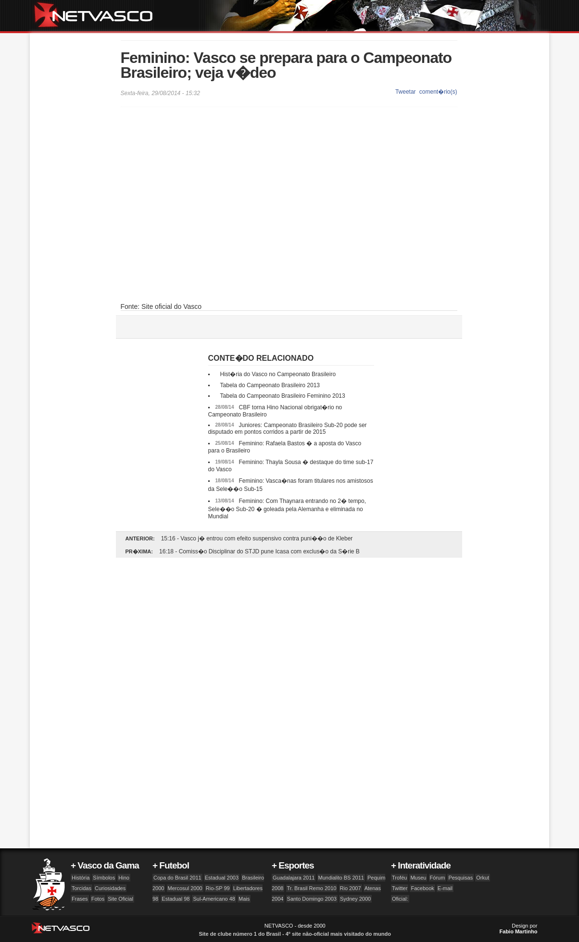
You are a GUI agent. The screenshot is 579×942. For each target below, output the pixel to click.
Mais (244, 899)
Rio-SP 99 (218, 888)
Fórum (437, 878)
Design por (519, 928)
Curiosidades (110, 888)
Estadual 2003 (222, 878)
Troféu (399, 878)
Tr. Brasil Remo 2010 (312, 888)
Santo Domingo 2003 (312, 899)
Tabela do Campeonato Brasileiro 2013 (270, 385)
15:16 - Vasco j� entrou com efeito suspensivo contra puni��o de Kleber (257, 538)
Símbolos (104, 878)
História (80, 878)
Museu (418, 878)
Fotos (98, 899)
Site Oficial (120, 899)
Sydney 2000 (355, 899)
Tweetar (405, 91)
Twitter (399, 888)
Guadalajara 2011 (294, 878)
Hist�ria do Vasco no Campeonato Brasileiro (278, 374)
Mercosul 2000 (185, 888)
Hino (123, 878)
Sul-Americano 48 (214, 899)
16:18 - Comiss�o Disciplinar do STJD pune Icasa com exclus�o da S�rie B (259, 551)
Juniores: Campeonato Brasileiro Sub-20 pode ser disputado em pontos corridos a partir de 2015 (287, 428)
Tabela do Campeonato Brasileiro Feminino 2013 (282, 395)
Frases (80, 899)
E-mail (445, 888)
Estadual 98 (175, 899)
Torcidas (81, 888)
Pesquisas (460, 878)
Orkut (482, 878)
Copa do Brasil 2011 (177, 878)
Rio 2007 (350, 888)
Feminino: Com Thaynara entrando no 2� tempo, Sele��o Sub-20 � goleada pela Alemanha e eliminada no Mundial (287, 509)
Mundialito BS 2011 (341, 878)
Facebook (422, 888)
